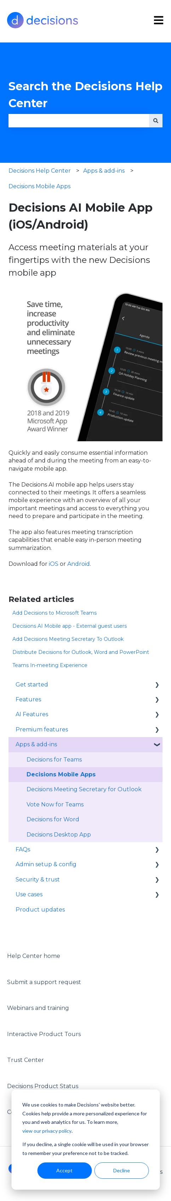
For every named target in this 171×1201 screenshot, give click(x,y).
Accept (64, 1170)
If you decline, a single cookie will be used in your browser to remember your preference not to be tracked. (85, 1148)
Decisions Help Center (39, 170)
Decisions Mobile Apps (39, 186)
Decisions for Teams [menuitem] (54, 759)
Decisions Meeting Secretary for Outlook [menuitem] (84, 789)
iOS (53, 564)
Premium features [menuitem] (42, 729)
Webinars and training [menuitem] (38, 1008)
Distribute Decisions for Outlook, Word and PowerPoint (80, 652)
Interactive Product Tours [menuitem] (44, 1034)
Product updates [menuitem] (40, 909)
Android (78, 564)
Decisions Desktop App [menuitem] (59, 834)
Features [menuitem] (28, 699)
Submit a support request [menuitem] (44, 982)
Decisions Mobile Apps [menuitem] (61, 774)
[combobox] (78, 120)
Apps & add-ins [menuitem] (36, 744)
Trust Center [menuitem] (25, 1060)
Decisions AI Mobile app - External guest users (69, 626)
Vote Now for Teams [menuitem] (55, 804)
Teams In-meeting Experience (49, 665)
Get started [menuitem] (32, 684)
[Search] (156, 120)
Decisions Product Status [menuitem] (42, 1086)
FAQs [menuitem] (23, 849)
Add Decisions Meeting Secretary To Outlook (68, 639)
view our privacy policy (47, 1131)
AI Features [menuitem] (32, 714)
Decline (121, 1170)
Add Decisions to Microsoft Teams (54, 613)
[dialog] (85, 1140)
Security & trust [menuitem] (38, 879)
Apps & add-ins (104, 170)
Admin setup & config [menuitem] (46, 864)
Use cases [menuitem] (29, 894)
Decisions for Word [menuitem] (53, 819)
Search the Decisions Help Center (85, 94)
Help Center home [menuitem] (33, 956)
